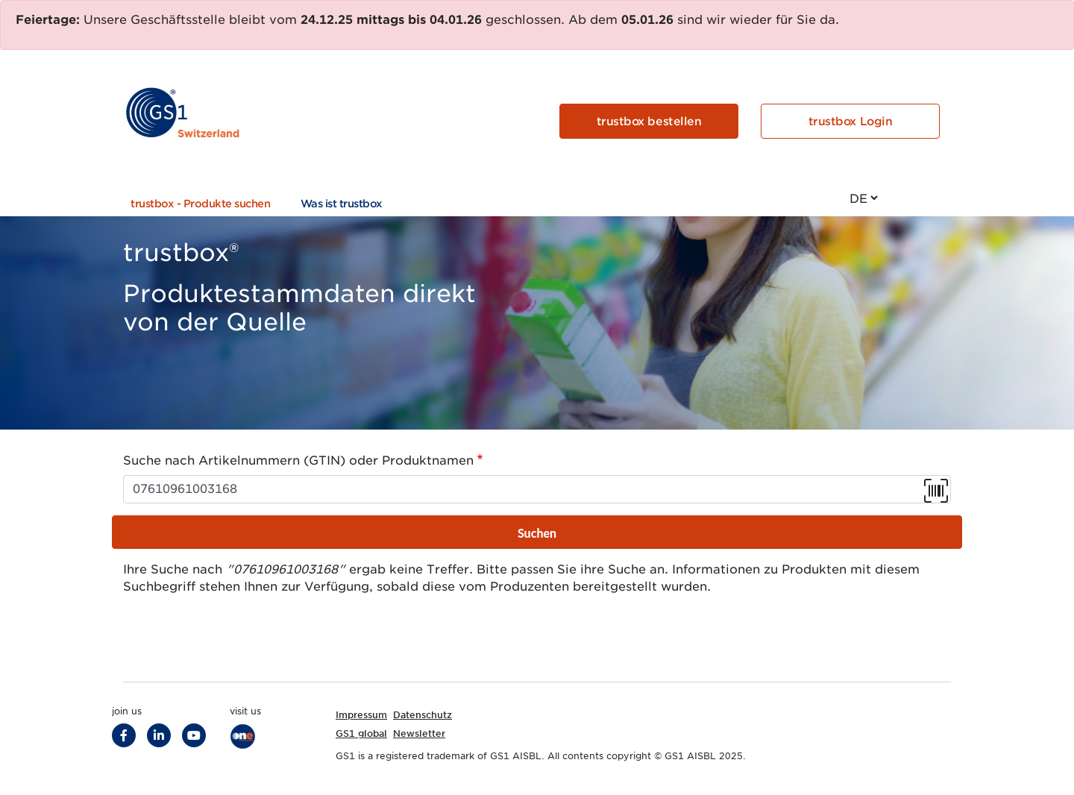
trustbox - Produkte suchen (201, 204)
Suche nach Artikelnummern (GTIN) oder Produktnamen (298, 460)
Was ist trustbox (342, 204)
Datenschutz (422, 714)
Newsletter (419, 733)
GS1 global (361, 733)
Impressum (361, 714)
